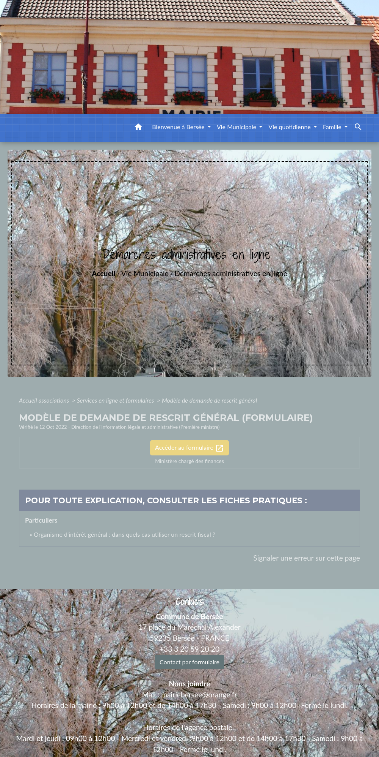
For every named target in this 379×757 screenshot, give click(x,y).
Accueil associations (44, 400)
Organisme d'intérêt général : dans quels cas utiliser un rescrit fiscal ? (124, 534)
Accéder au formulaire (189, 448)
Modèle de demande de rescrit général (209, 400)
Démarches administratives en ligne (230, 273)
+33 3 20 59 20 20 (189, 649)
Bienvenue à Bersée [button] (179, 126)
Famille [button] (333, 126)
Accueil (103, 273)
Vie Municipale (145, 273)
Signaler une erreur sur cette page (306, 557)
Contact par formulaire (189, 661)
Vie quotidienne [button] (290, 126)
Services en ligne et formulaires (116, 400)
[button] (138, 128)
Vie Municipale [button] (237, 126)
